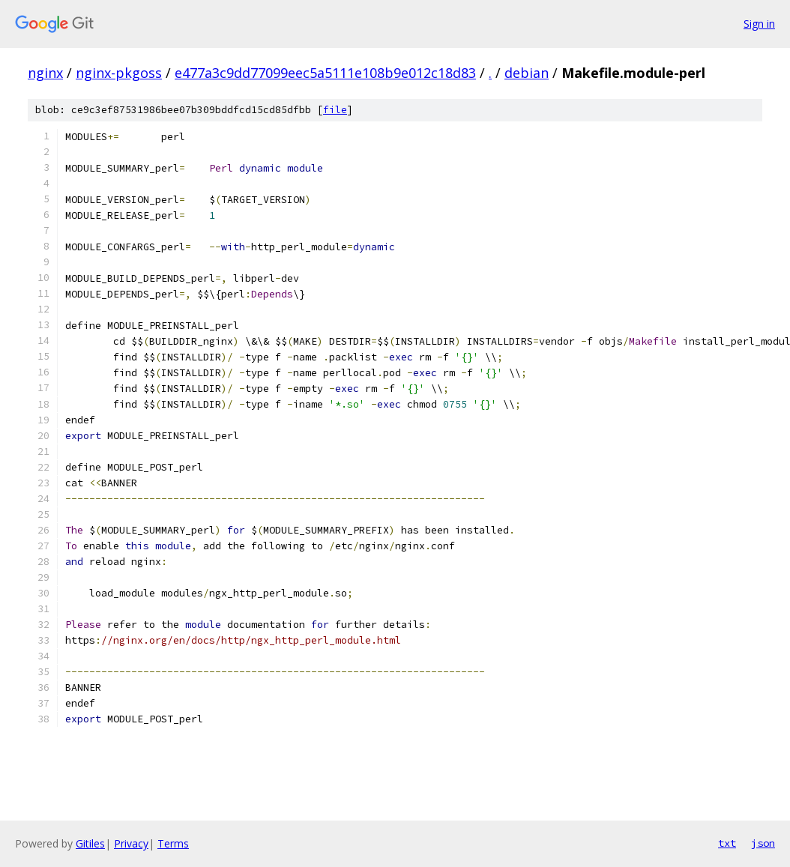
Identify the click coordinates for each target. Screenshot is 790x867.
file (335, 109)
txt (727, 843)
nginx (45, 73)
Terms (173, 843)
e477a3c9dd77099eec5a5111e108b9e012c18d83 (325, 73)
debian (526, 73)
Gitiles (90, 843)
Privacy (131, 843)
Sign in (759, 23)
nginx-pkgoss (119, 73)
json (763, 843)
